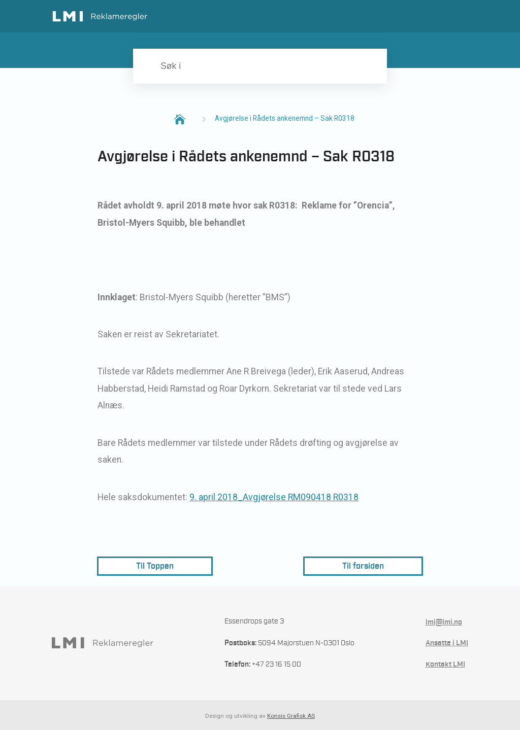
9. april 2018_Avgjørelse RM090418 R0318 (274, 497)
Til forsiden (363, 566)
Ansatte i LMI (447, 643)
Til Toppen (155, 566)
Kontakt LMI (445, 664)
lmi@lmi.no (444, 622)
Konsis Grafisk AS (291, 715)
